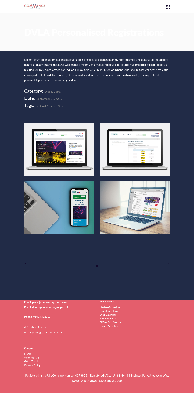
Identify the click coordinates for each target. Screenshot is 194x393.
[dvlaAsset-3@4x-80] (59, 207)
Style (61, 106)
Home (27, 353)
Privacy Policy (32, 365)
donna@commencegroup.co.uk (50, 307)
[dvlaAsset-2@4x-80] (135, 149)
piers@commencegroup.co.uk (49, 302)
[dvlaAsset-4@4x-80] (135, 207)
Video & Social (108, 318)
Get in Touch (31, 361)
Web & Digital (53, 91)
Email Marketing (109, 326)
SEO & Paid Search (110, 322)
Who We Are (31, 357)
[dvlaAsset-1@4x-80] (59, 149)
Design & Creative (46, 106)
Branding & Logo (109, 310)
